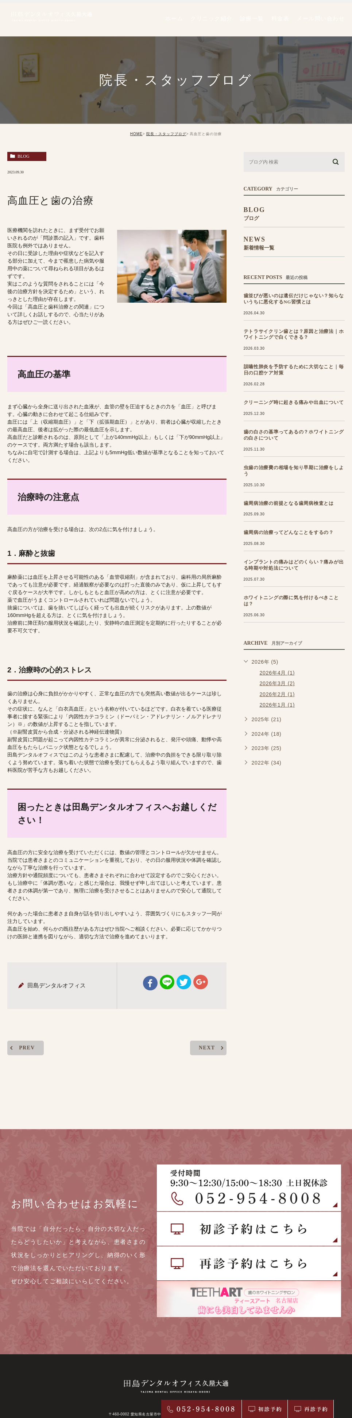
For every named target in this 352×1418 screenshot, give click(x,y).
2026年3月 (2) (277, 671)
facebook (150, 983)
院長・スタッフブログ (166, 134)
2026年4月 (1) (277, 660)
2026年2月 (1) (277, 682)
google (200, 982)
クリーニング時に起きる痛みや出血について (284, 402)
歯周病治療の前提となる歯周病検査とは (280, 497)
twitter (184, 982)
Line (167, 982)
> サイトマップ (176, 1395)
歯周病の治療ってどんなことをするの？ (280, 527)
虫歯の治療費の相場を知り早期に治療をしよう (286, 468)
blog (24, 156)
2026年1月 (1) (277, 693)
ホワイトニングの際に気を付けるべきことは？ (286, 591)
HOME (136, 134)
